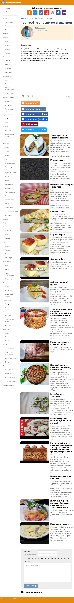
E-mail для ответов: (30, 555)
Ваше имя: (27, 551)
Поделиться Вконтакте (33, 109)
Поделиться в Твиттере (34, 129)
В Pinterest (31, 124)
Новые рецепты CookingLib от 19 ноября (36, 19)
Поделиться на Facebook (34, 114)
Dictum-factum (40, 28)
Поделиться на (34, 119)
